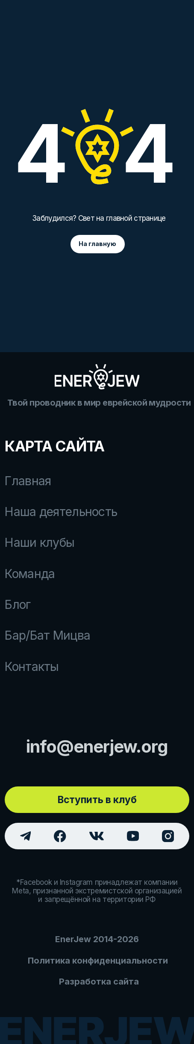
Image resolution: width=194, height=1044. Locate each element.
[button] (97, 799)
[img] (97, 376)
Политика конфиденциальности (98, 960)
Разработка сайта (99, 981)
